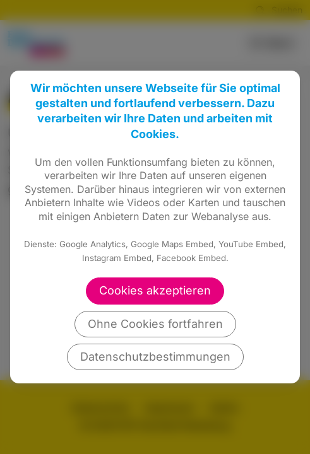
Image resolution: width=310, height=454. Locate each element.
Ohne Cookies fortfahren (155, 323)
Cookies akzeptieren (155, 290)
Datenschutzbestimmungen (155, 356)
